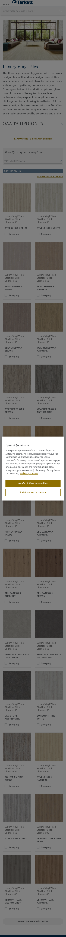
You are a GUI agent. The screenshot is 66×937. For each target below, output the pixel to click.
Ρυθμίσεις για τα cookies (33, 492)
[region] (33, 469)
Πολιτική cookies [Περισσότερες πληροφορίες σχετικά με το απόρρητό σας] (29, 473)
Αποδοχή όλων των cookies (33, 483)
